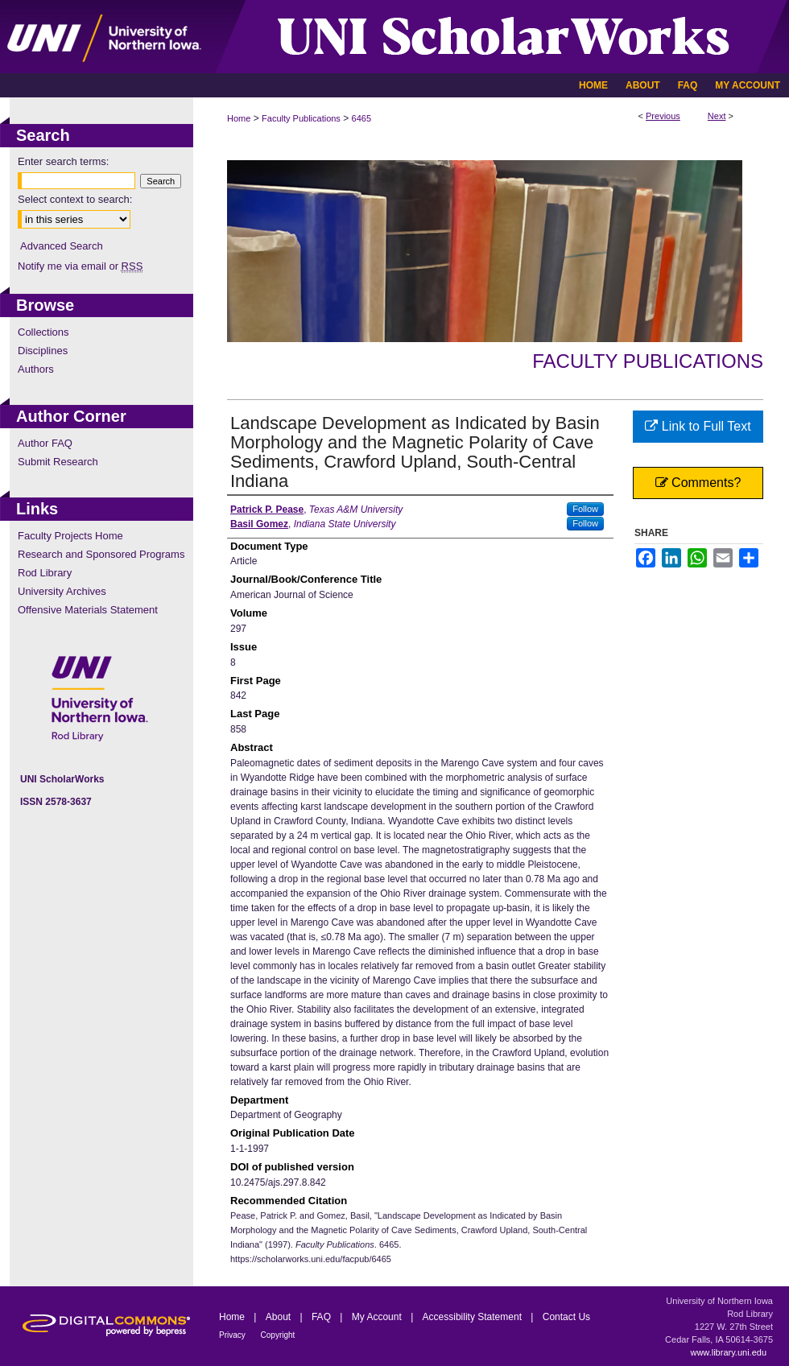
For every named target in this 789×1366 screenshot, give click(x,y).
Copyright (278, 1335)
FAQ (322, 1317)
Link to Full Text (697, 426)
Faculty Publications (301, 118)
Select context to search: (75, 199)
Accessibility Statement (474, 1317)
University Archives (62, 591)
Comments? (698, 482)
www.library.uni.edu (728, 1352)
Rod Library (45, 573)
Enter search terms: (63, 161)
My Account (378, 1317)
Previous (663, 116)
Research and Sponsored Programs (101, 554)
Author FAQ (45, 443)
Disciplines (43, 351)
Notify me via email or (80, 266)
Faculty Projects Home (70, 536)
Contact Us (566, 1317)
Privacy (233, 1335)
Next (717, 116)
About (280, 1317)
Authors (36, 369)
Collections (43, 332)
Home (238, 118)
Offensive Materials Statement (88, 610)
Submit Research (58, 462)
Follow (585, 509)
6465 (361, 118)
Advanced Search (61, 246)
